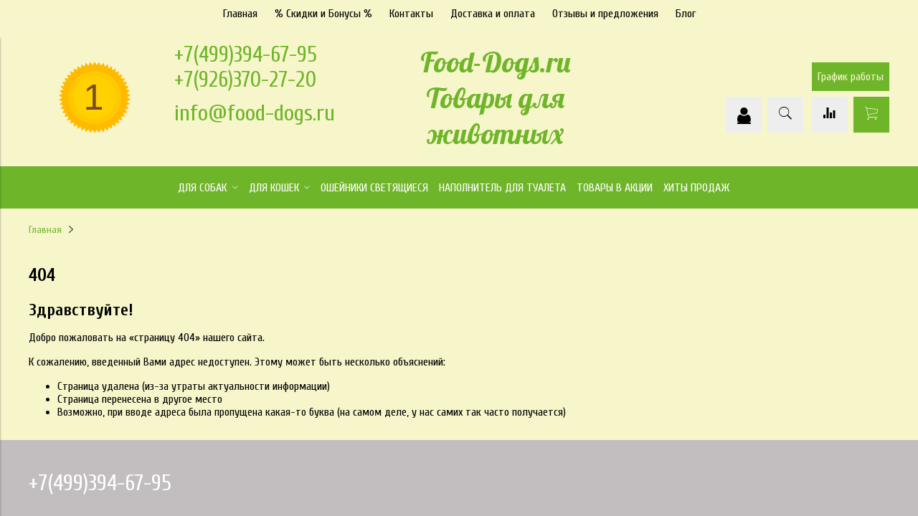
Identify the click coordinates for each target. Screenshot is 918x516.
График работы (851, 76)
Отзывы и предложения (605, 13)
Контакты (411, 13)
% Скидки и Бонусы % (323, 13)
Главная (240, 13)
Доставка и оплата (492, 13)
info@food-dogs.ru (254, 113)
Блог (686, 13)
